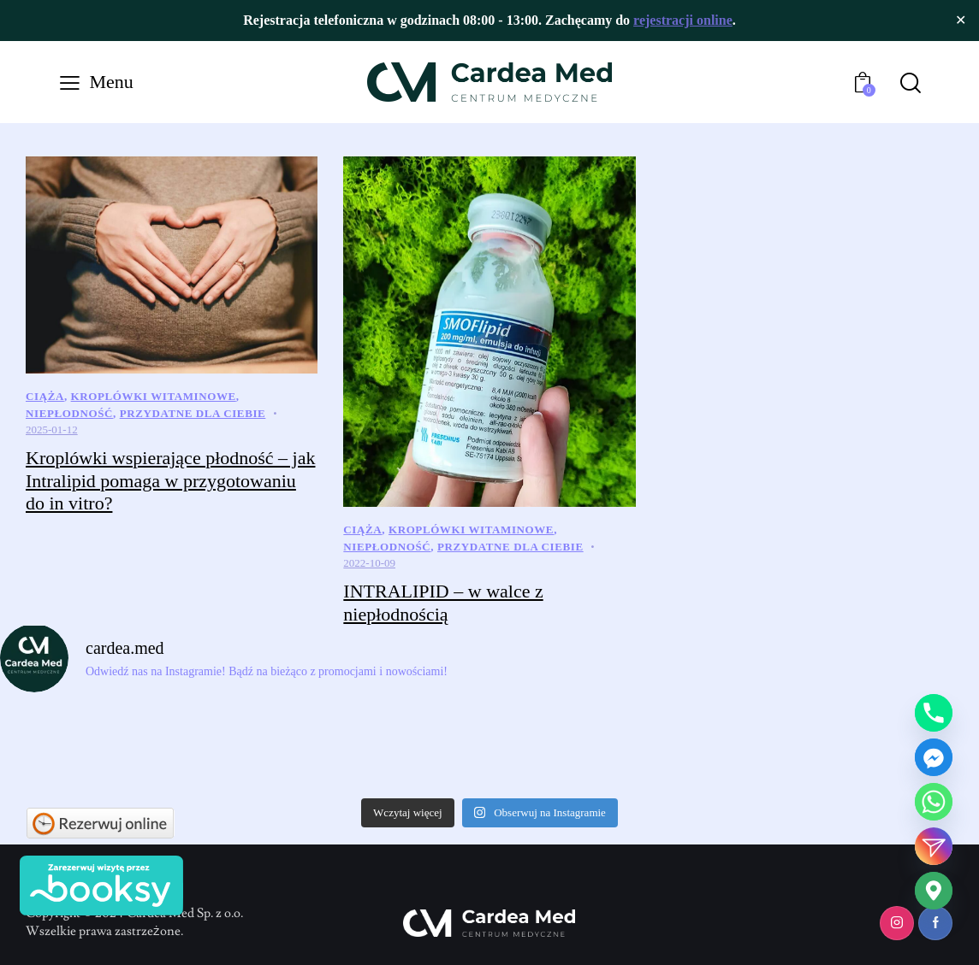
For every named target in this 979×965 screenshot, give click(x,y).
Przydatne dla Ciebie (193, 413)
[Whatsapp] (933, 802)
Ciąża (45, 396)
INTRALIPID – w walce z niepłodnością (443, 602)
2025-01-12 (52, 429)
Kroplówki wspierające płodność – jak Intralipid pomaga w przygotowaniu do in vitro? (170, 480)
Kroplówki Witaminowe (153, 396)
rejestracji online (683, 20)
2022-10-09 (369, 562)
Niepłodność (69, 413)
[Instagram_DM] (933, 846)
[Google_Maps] (933, 890)
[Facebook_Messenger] (933, 757)
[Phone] (933, 713)
